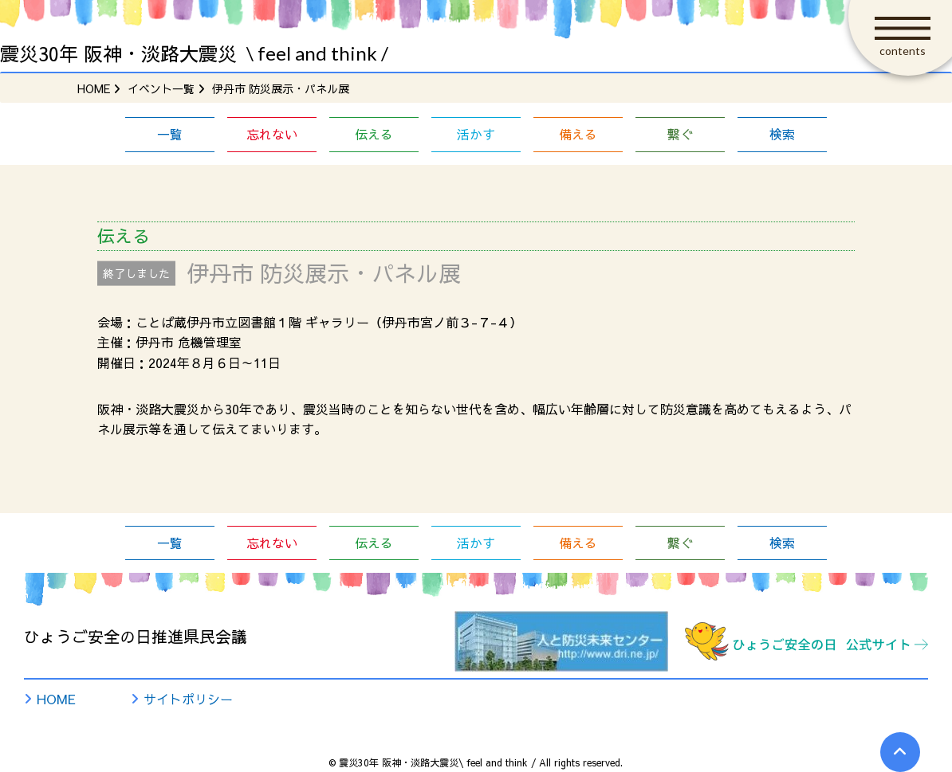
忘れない (271, 134)
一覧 (170, 134)
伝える (374, 134)
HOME (56, 698)
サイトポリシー (188, 698)
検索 (782, 134)
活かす (476, 134)
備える (578, 134)
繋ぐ (680, 134)
